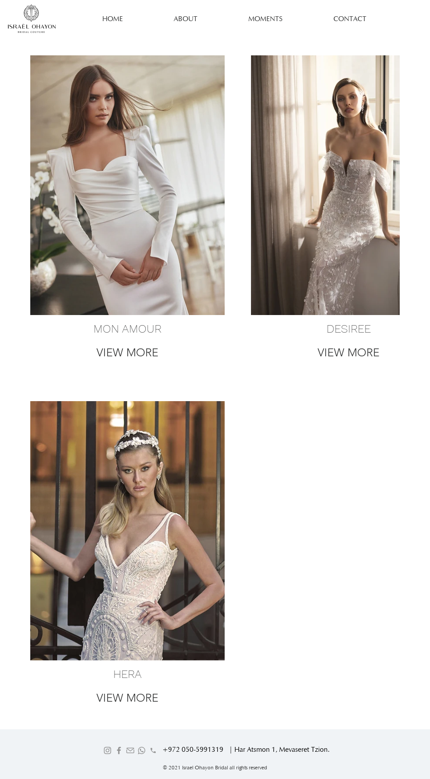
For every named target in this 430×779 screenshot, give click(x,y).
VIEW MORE (127, 352)
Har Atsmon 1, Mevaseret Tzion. (282, 749)
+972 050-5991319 (192, 749)
